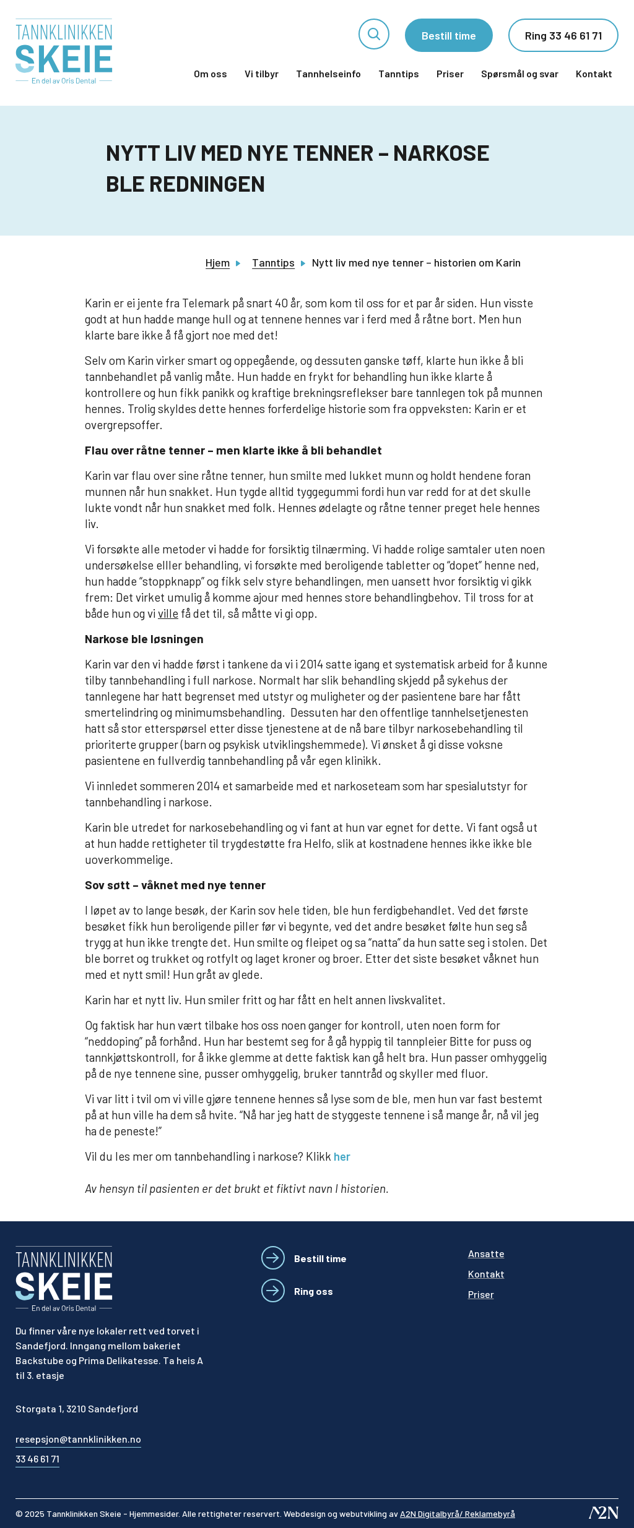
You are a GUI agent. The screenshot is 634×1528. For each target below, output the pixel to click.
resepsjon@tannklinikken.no (78, 1439)
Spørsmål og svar (519, 73)
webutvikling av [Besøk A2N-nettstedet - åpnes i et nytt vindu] (427, 1513)
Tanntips (398, 73)
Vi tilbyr (262, 73)
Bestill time (449, 35)
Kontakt (594, 73)
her (342, 1156)
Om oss (210, 73)
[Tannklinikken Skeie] (64, 51)
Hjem (218, 262)
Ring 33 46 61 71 (563, 35)
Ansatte (486, 1253)
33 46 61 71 (37, 1458)
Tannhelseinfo (328, 73)
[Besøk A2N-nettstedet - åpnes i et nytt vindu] (604, 1512)
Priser (450, 73)
